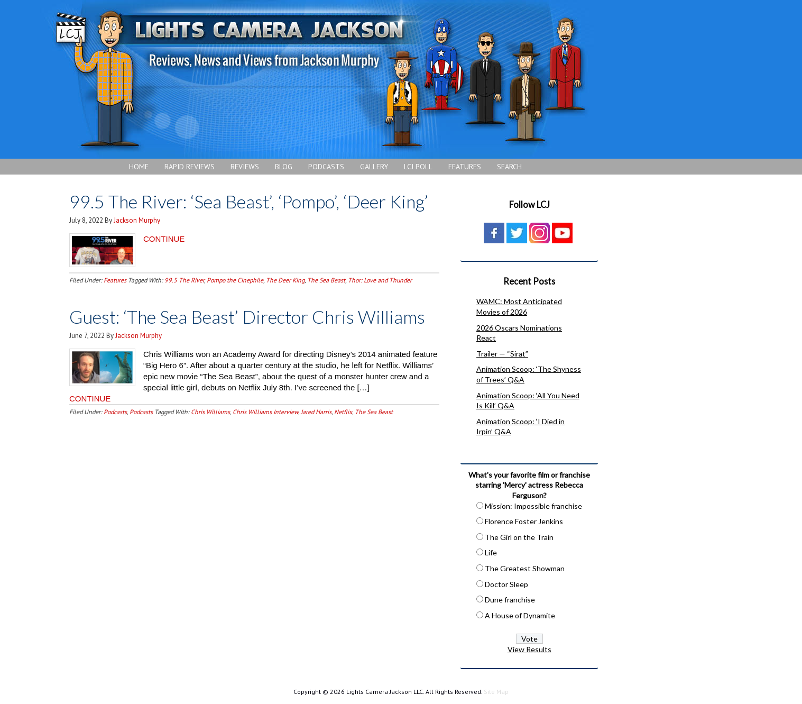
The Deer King (285, 280)
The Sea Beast (326, 280)
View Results (529, 649)
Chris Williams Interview (265, 412)
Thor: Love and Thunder (380, 280)
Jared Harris (316, 412)
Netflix (343, 412)
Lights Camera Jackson (320, 79)
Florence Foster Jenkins (524, 521)
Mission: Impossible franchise (533, 505)
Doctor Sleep (506, 584)
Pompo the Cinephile (235, 280)
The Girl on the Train (519, 537)
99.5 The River (184, 280)
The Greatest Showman (525, 568)
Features (115, 280)
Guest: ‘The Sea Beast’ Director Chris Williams (247, 316)
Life (491, 552)
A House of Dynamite (520, 615)
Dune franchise (510, 599)
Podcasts (115, 412)
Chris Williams (210, 412)
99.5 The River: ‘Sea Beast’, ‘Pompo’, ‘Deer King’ (248, 201)
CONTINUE (164, 238)
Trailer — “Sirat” (502, 353)
